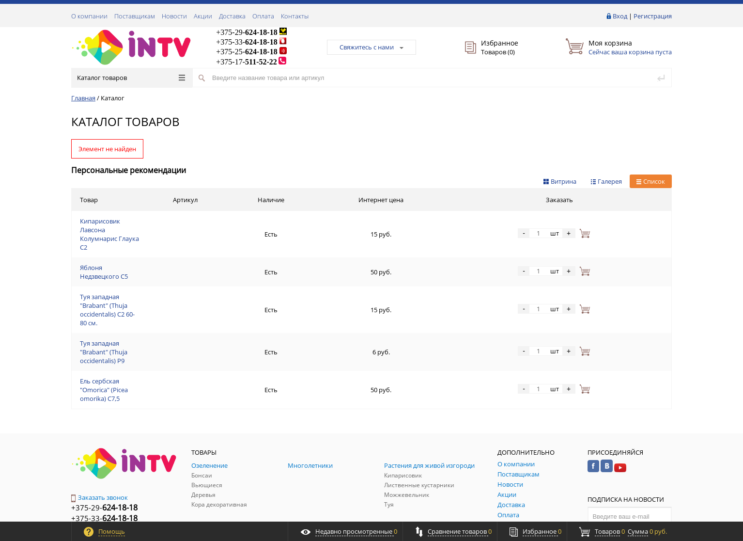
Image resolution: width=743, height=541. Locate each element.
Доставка (232, 16)
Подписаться (629, 454)
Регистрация (653, 16)
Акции (203, 16)
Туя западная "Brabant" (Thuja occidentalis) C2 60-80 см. (161, 269)
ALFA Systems (654, 513)
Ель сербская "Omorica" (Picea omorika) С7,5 (145, 315)
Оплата (263, 16)
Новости (174, 16)
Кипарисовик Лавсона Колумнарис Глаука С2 (148, 222)
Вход (620, 16)
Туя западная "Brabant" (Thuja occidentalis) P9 (147, 292)
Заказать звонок (99, 416)
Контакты (295, 16)
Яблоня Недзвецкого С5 (116, 245)
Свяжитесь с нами (371, 47)
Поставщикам (134, 16)
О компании (89, 16)
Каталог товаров (131, 77)
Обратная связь (99, 469)
